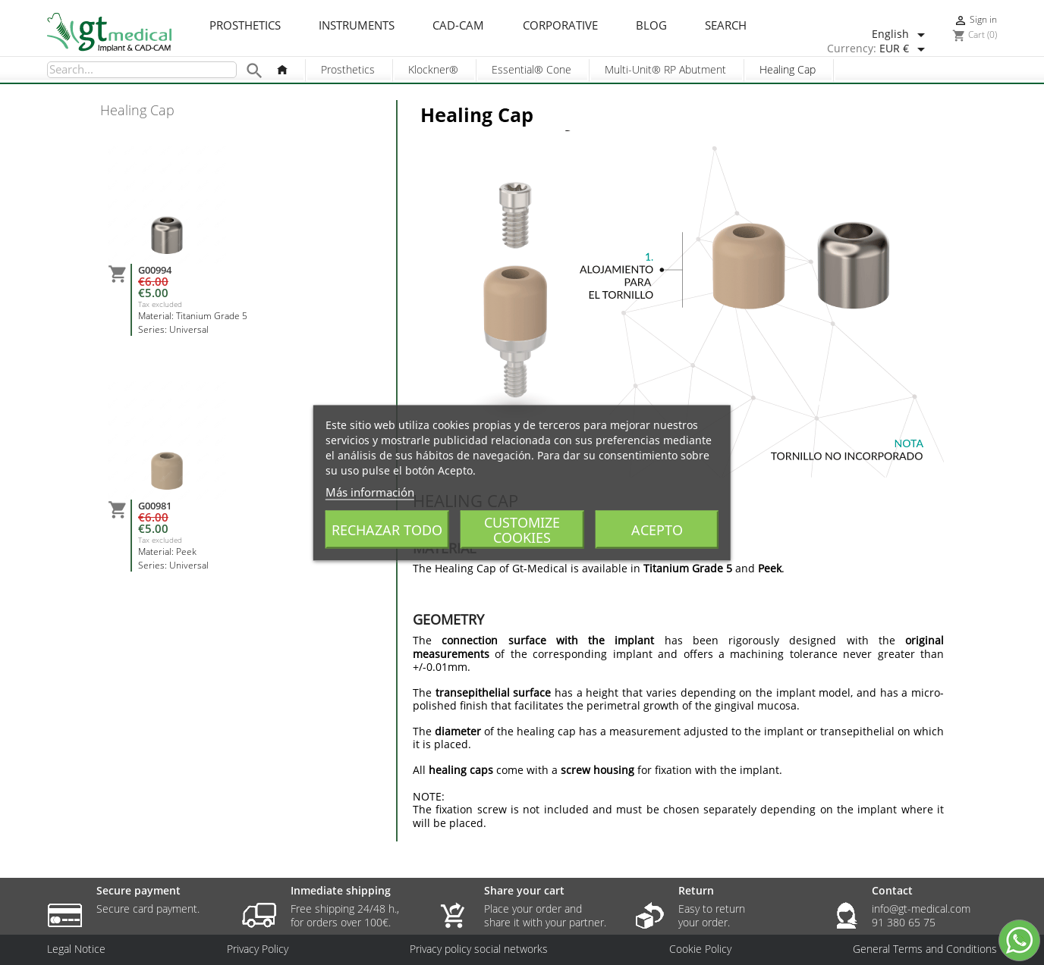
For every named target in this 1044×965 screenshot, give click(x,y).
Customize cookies (522, 529)
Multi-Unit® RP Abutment (665, 69)
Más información (369, 491)
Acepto (657, 529)
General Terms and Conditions (925, 949)
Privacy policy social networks (479, 949)
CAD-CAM (458, 26)
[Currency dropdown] (904, 49)
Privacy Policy (257, 949)
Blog (651, 26)
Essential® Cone (531, 69)
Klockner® (433, 69)
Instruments (357, 26)
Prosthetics (245, 26)
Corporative (560, 26)
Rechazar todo (387, 529)
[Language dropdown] (901, 35)
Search (726, 26)
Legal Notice (76, 949)
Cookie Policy (700, 949)
